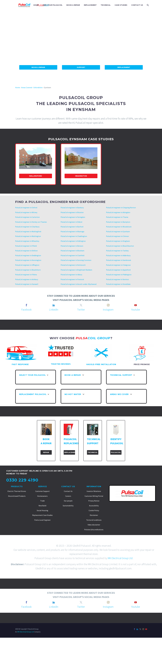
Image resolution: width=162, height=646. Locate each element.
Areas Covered (26, 87)
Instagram (108, 309)
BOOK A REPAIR (73, 5)
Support (81, 67)
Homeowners (42, 496)
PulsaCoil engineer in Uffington (27, 265)
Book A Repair (38, 67)
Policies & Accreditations (93, 529)
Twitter (81, 309)
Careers (68, 496)
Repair (46, 452)
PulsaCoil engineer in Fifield (26, 246)
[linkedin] (54, 305)
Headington (81, 176)
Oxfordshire (38, 87)
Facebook (26, 309)
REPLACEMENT (90, 5)
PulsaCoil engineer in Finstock (72, 279)
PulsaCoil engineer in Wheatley (27, 241)
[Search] (147, 5)
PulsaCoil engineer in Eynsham (118, 231)
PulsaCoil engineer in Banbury (72, 207)
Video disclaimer (94, 525)
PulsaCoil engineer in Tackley (117, 250)
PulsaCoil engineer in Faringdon (73, 217)
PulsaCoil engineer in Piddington (118, 274)
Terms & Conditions (93, 520)
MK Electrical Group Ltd (120, 558)
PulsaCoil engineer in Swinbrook (118, 260)
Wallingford (35, 176)
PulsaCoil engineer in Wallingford (28, 231)
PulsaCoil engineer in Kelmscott (73, 265)
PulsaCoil (116, 452)
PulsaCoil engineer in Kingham (118, 241)
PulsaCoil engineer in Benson (72, 246)
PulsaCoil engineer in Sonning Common (76, 260)
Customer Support (42, 491)
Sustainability (68, 505)
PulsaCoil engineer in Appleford (118, 270)
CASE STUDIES (121, 5)
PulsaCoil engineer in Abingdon (118, 212)
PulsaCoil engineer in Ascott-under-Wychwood (78, 284)
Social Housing (42, 510)
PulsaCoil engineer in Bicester (72, 212)
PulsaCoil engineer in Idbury (71, 274)
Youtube (135, 309)
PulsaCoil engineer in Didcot (71, 222)
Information (94, 486)
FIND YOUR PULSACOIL (52, 5)
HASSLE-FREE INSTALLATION (101, 364)
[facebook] (26, 305)
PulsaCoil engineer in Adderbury (118, 255)
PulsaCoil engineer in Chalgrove (118, 265)
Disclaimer (94, 515)
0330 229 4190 (22, 480)
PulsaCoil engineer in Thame (117, 217)
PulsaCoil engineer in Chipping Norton (121, 207)
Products (16, 486)
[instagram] (108, 305)
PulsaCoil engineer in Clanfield (72, 255)
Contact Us (68, 486)
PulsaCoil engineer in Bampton (118, 222)
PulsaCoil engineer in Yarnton (117, 279)
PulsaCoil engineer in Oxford (26, 207)
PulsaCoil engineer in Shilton (26, 250)
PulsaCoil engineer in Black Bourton (120, 246)
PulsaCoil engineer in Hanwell (26, 284)
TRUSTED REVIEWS (61, 364)
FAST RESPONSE (20, 364)
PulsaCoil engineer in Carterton (27, 217)
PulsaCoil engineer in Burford (72, 227)
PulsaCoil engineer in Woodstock (118, 227)
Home (17, 87)
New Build (42, 505)
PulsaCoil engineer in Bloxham (72, 250)
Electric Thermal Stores (17, 491)
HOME (36, 5)
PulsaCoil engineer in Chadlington (74, 236)
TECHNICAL (106, 5)
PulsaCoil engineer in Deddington (28, 255)
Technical (93, 452)
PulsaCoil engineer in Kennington (28, 260)
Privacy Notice (93, 501)
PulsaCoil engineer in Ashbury (26, 279)
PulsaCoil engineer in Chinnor (117, 236)
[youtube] (135, 305)
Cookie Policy (94, 510)
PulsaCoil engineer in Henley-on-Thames (31, 222)
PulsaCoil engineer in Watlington (28, 236)
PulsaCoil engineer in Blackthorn (28, 270)
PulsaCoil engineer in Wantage (72, 231)
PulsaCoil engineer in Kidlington (73, 241)
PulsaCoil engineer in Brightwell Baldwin (76, 270)
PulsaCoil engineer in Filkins (26, 274)
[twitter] (81, 305)
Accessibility (94, 505)
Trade (42, 501)
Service (42, 486)
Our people (68, 501)
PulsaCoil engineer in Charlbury (27, 227)
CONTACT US (137, 5)
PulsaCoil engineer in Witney (26, 212)
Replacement (123, 67)
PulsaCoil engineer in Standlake (118, 284)
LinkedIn (53, 309)
